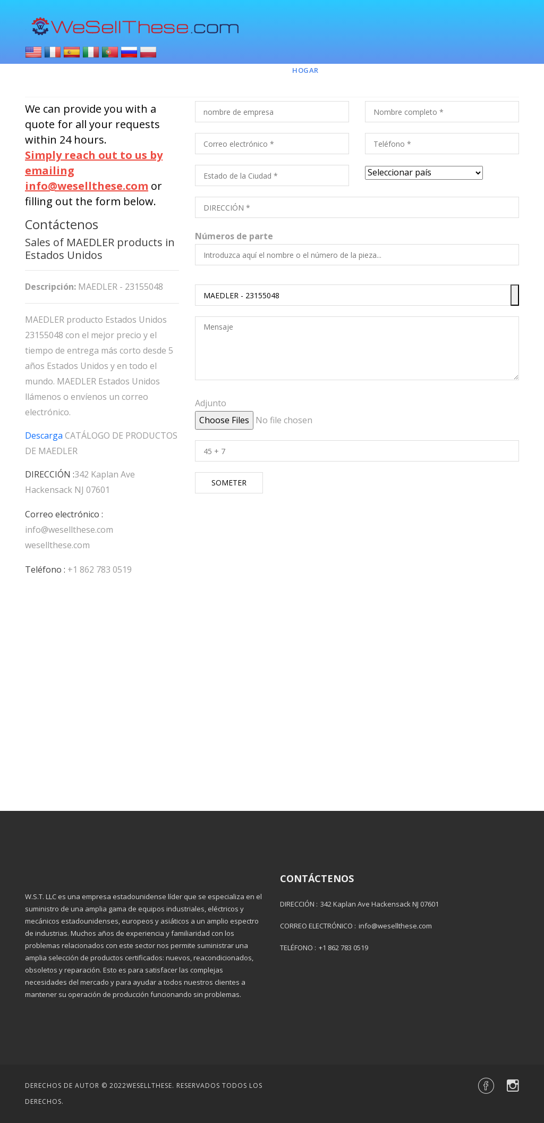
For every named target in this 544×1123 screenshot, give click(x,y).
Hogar (305, 70)
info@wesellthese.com (69, 529)
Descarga (44, 435)
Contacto (445, 70)
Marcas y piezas (372, 70)
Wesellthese (149, 1085)
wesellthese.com (57, 545)
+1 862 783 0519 (99, 569)
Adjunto (210, 403)
